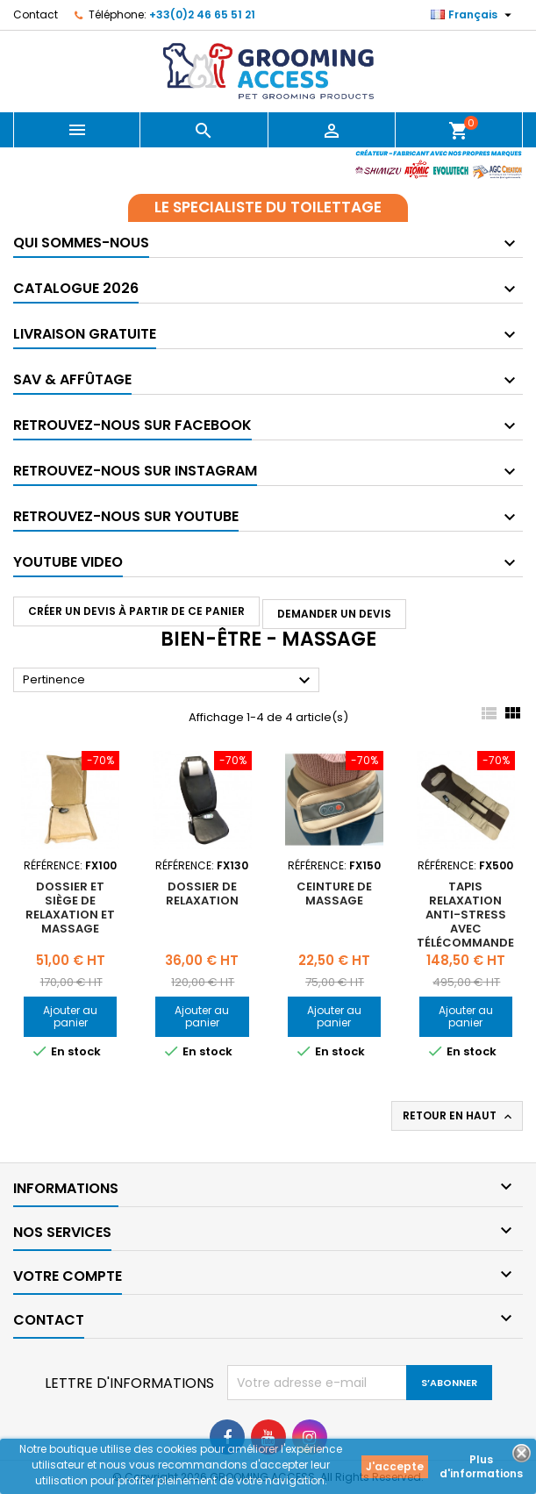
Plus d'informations (481, 1466)
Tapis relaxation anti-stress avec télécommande (465, 914)
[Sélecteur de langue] (473, 15)
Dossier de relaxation (202, 893)
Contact (35, 14)
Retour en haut (459, 1116)
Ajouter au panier (70, 1016)
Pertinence (169, 680)
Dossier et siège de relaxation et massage (70, 907)
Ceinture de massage (334, 893)
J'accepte (395, 1466)
